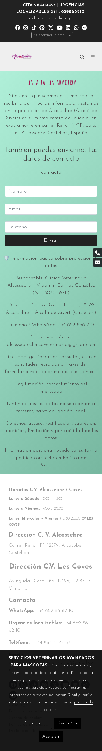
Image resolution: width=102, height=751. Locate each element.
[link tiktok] (34, 27)
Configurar (36, 723)
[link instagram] (25, 27)
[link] (21, 56)
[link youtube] (60, 27)
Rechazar (68, 723)
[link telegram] (84, 27)
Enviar (51, 240)
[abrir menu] (93, 56)
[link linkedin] (68, 27)
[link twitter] (50, 27)
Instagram (68, 18)
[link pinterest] (42, 27)
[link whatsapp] (76, 27)
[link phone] (97, 252)
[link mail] (97, 262)
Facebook (34, 18)
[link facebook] (17, 27)
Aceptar (51, 736)
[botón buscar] (82, 56)
